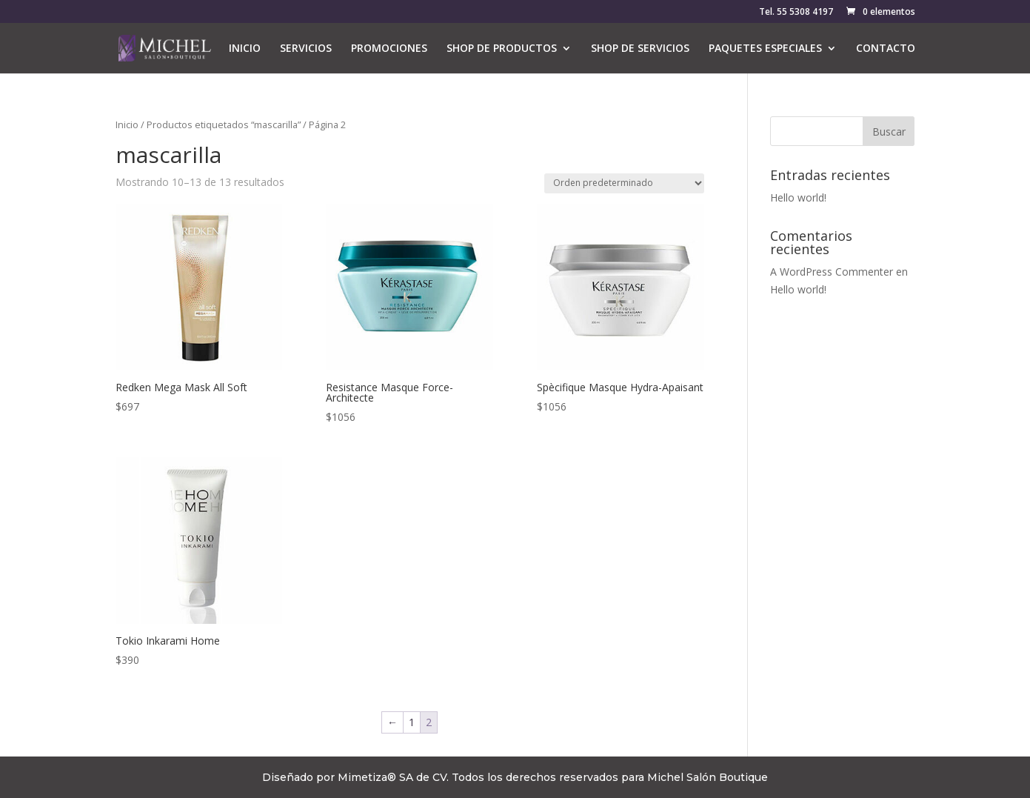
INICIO (245, 49)
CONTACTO (885, 49)
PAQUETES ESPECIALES (765, 49)
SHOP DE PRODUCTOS (502, 49)
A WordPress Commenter (831, 272)
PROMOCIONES (389, 49)
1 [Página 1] (412, 722)
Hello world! (798, 197)
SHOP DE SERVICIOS (640, 49)
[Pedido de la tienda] (624, 183)
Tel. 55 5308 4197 (796, 12)
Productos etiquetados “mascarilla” (224, 124)
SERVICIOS (306, 49)
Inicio (127, 124)
